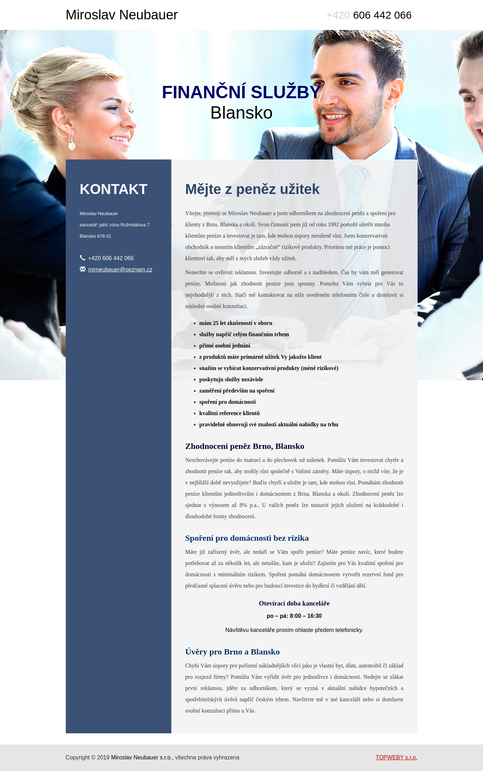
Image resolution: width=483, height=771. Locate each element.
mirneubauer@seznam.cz (120, 269)
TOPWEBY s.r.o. (397, 757)
